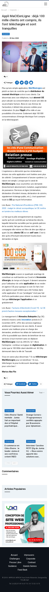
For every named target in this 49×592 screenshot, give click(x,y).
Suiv (15, 463)
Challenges (15, 558)
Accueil (14, 555)
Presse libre (15, 562)
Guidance (12, 566)
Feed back (22, 570)
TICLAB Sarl (24, 580)
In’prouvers (29, 555)
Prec (7, 463)
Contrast (32, 562)
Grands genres (30, 566)
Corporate (6, 34)
